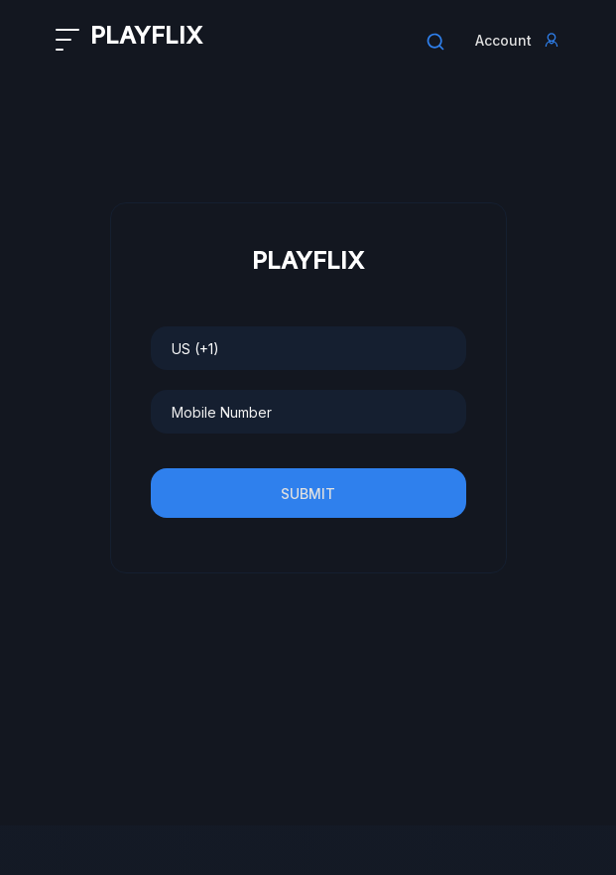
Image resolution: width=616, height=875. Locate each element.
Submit (308, 493)
